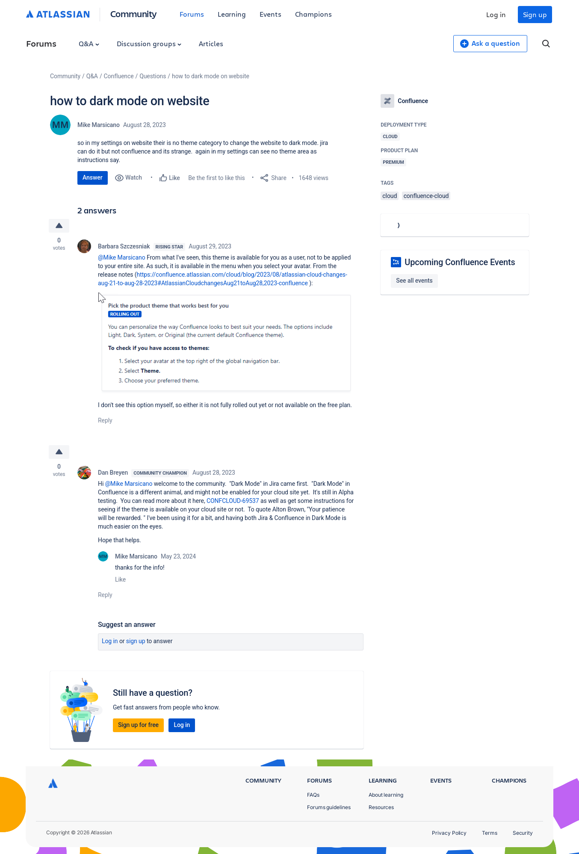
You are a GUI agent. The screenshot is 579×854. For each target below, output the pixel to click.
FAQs (313, 795)
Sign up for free (138, 724)
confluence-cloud (426, 195)
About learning (386, 795)
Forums (192, 13)
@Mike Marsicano (121, 257)
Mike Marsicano (98, 124)
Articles (211, 43)
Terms (489, 833)
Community (133, 13)
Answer (93, 177)
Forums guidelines (329, 807)
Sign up (535, 14)
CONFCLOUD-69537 (233, 500)
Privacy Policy (449, 833)
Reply (105, 420)
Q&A (89, 43)
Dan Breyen (113, 472)
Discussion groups (149, 43)
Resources (381, 807)
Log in (496, 14)
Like (120, 579)
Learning (232, 13)
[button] (226, 343)
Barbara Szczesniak (124, 246)
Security (523, 833)
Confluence (119, 76)
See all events (414, 280)
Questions (152, 76)
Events (270, 13)
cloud (389, 195)
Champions (313, 13)
